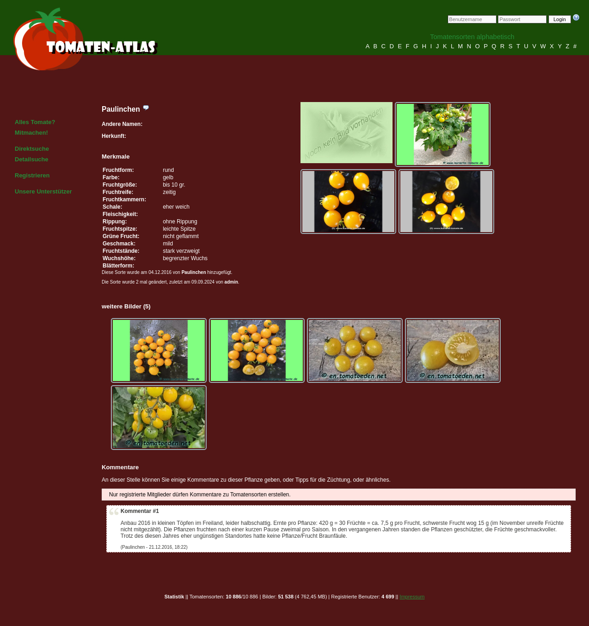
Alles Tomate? (35, 122)
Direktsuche (32, 148)
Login (560, 19)
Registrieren (32, 175)
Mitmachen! (31, 132)
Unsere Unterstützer (43, 191)
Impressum (411, 596)
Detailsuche (31, 159)
